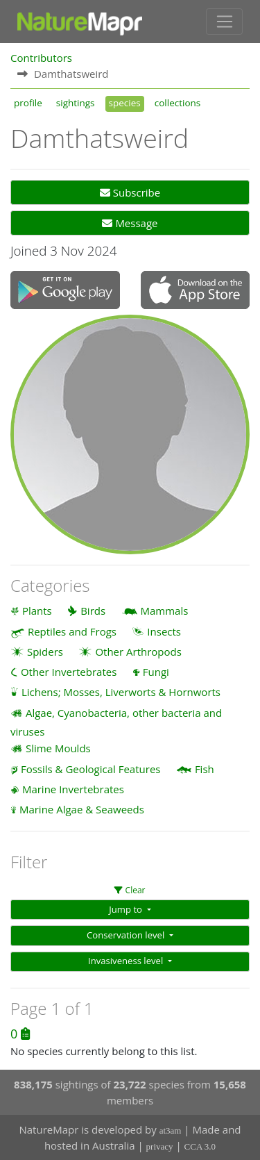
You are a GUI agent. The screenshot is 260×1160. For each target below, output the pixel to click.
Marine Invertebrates (73, 789)
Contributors (41, 58)
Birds (92, 611)
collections (178, 103)
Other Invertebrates (68, 672)
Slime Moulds (58, 748)
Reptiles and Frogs (72, 631)
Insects (164, 631)
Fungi (156, 672)
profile (28, 103)
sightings (75, 103)
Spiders (45, 651)
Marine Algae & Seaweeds (81, 809)
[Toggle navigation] (224, 21)
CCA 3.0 (200, 1146)
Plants (37, 611)
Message (129, 223)
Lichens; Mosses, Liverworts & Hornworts (120, 692)
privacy (159, 1146)
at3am (170, 1130)
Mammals (165, 611)
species (125, 103)
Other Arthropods (138, 651)
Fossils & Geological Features (91, 769)
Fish (204, 769)
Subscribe (130, 192)
